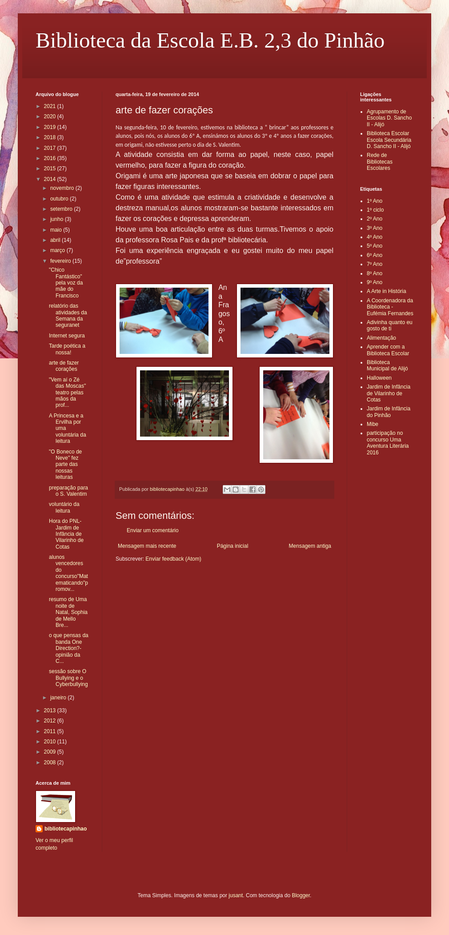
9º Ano (374, 282)
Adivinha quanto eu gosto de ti (390, 325)
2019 (50, 127)
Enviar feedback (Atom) (173, 559)
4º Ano (374, 237)
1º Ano (374, 201)
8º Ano (374, 273)
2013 (50, 710)
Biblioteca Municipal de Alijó (387, 365)
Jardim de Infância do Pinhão (388, 411)
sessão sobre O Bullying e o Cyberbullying (68, 677)
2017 (50, 148)
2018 (50, 137)
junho (57, 219)
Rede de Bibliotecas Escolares (380, 161)
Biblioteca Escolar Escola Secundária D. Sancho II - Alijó (389, 139)
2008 (50, 762)
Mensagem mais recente (147, 546)
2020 (50, 116)
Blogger (301, 895)
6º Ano (374, 255)
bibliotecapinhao (65, 829)
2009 (50, 752)
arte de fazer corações (64, 366)
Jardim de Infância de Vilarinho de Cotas (388, 393)
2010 (50, 741)
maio (56, 230)
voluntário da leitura (64, 507)
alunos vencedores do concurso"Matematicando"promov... (68, 573)
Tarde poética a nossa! (67, 349)
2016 (50, 158)
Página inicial (233, 546)
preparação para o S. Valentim (68, 491)
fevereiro (61, 261)
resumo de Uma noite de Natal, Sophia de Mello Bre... (68, 612)
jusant (236, 895)
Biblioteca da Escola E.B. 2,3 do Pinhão (210, 40)
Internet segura (67, 336)
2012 (50, 721)
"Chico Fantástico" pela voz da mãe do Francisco (66, 283)
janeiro (59, 697)
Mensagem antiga (310, 546)
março (58, 250)
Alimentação (381, 338)
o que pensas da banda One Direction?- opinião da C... (68, 648)
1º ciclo (375, 210)
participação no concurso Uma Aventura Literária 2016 (388, 442)
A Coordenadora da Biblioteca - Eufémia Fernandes (390, 307)
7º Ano (374, 264)
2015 (50, 168)
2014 (50, 179)
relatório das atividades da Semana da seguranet (68, 315)
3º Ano (374, 228)
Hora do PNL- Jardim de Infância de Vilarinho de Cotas (66, 534)
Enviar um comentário (153, 530)
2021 (50, 106)
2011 (50, 731)
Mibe (372, 424)
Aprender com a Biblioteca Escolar (388, 350)
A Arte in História (386, 291)
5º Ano (374, 246)
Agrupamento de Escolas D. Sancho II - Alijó (389, 118)
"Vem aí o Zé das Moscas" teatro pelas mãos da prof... (67, 393)
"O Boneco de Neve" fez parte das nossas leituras (65, 465)
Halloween (379, 378)
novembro (63, 188)
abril (56, 240)
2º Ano (374, 219)
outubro (60, 199)
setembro (62, 209)
